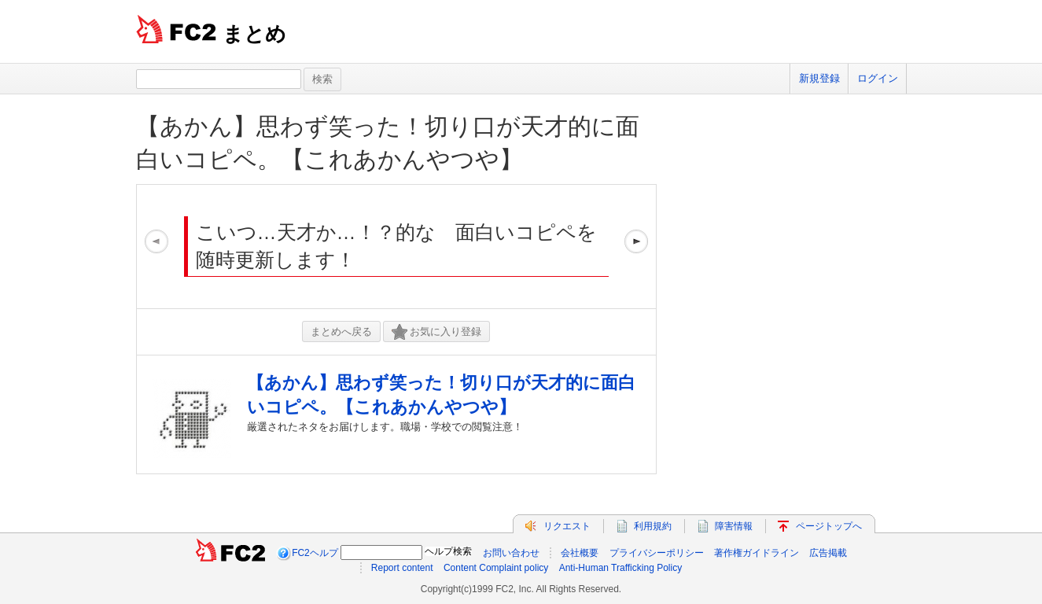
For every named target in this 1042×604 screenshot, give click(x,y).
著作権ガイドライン (756, 552)
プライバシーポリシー (656, 552)
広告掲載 (828, 552)
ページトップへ (829, 526)
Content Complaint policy (496, 567)
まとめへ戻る (341, 331)
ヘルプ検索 (448, 551)
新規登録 (819, 78)
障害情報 (734, 526)
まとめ (254, 34)
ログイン (877, 78)
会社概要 (579, 552)
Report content (402, 567)
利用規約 (653, 526)
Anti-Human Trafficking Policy (621, 567)
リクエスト (567, 526)
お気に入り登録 (436, 332)
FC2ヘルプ (315, 552)
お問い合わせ (511, 552)
